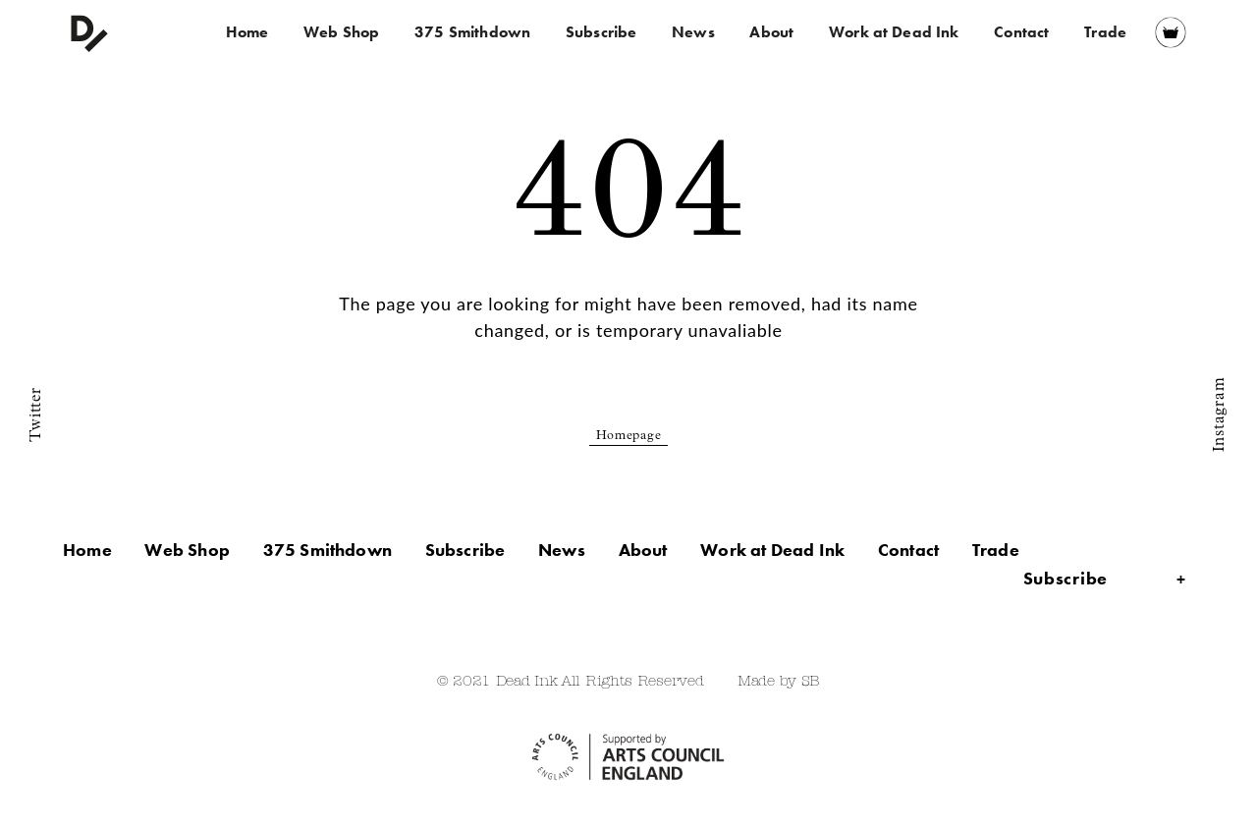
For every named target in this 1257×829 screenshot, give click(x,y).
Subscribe (601, 32)
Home (247, 32)
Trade (1105, 32)
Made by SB (779, 682)
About (771, 32)
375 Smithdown (472, 32)
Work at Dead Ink (894, 32)
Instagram (1220, 414)
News (693, 32)
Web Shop (341, 32)
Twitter (36, 414)
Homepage (629, 436)
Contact (1021, 32)
